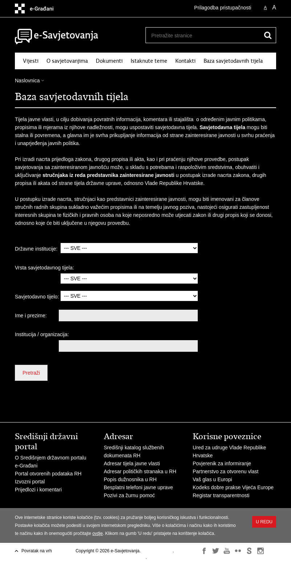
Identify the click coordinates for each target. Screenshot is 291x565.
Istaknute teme (149, 61)
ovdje (97, 533)
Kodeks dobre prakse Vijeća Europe (233, 487)
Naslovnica (27, 80)
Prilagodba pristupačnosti (222, 8)
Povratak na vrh (36, 550)
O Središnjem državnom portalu (50, 458)
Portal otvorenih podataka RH (48, 474)
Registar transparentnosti (221, 495)
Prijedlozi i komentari (38, 489)
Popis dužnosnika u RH (130, 479)
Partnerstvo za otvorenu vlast (225, 471)
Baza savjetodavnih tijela (233, 61)
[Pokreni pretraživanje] (268, 35)
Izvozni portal (30, 481)
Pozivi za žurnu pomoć (129, 495)
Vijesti (30, 61)
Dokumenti (109, 61)
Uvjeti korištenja (157, 550)
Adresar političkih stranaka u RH (140, 471)
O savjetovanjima (67, 61)
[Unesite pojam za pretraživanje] (203, 35)
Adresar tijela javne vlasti (132, 463)
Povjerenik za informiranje (222, 463)
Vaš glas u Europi (212, 479)
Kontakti (185, 61)
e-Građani (26, 466)
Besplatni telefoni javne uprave (138, 487)
